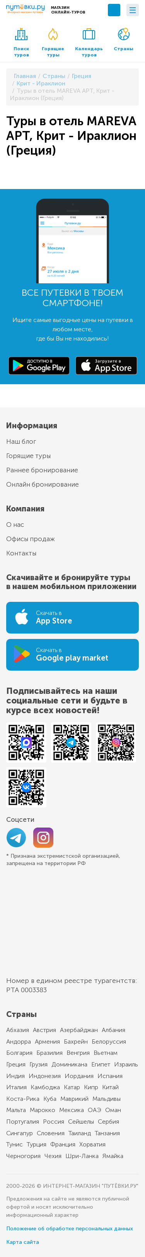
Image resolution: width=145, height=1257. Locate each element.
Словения (51, 1133)
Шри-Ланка (82, 1156)
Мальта (16, 1110)
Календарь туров (89, 43)
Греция (16, 1064)
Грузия (38, 1064)
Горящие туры (53, 43)
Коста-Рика (22, 1098)
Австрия (44, 1030)
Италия (16, 1087)
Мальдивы (106, 1098)
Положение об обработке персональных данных (69, 1228)
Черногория (23, 1156)
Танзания (107, 1133)
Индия (15, 1076)
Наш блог (21, 441)
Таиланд (79, 1133)
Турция (36, 1144)
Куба (49, 1098)
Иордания (79, 1076)
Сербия (108, 1121)
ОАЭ (94, 1110)
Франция (62, 1144)
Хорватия (92, 1144)
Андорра (18, 1041)
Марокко (42, 1110)
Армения (47, 1041)
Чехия (52, 1156)
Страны (123, 39)
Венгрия (78, 1052)
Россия (53, 1121)
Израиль (126, 1064)
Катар (72, 1087)
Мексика (71, 1110)
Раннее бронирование (42, 470)
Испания (110, 1076)
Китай (110, 1087)
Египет (100, 1064)
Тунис (14, 1144)
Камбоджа (45, 1087)
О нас (15, 524)
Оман (113, 1110)
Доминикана (69, 1064)
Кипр (91, 1087)
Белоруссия (109, 1041)
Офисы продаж (30, 539)
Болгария (19, 1052)
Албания (113, 1030)
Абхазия (17, 1030)
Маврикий (74, 1098)
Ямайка (112, 1156)
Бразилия (49, 1052)
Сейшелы (81, 1121)
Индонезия (45, 1076)
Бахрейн (76, 1041)
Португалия (22, 1121)
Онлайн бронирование (42, 484)
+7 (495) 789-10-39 (114, 10)
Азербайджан (79, 1030)
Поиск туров (21, 43)
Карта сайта (22, 1242)
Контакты (21, 553)
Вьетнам (106, 1052)
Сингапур (19, 1133)
